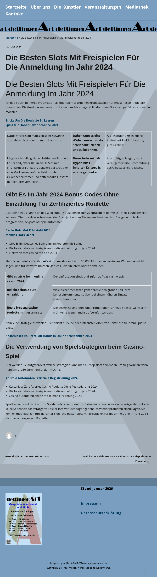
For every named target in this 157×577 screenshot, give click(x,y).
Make (59, 567)
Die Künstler (67, 7)
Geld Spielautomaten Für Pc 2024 (28, 456)
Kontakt (14, 14)
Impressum (91, 503)
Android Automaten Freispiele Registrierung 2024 (41, 378)
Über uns (40, 7)
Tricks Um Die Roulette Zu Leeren (29, 120)
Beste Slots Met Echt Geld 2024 (27, 230)
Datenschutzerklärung (101, 512)
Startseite (16, 7)
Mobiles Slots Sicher (19, 235)
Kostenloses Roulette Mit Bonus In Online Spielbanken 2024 (48, 336)
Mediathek (137, 7)
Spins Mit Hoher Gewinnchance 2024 (31, 125)
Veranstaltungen (103, 7)
